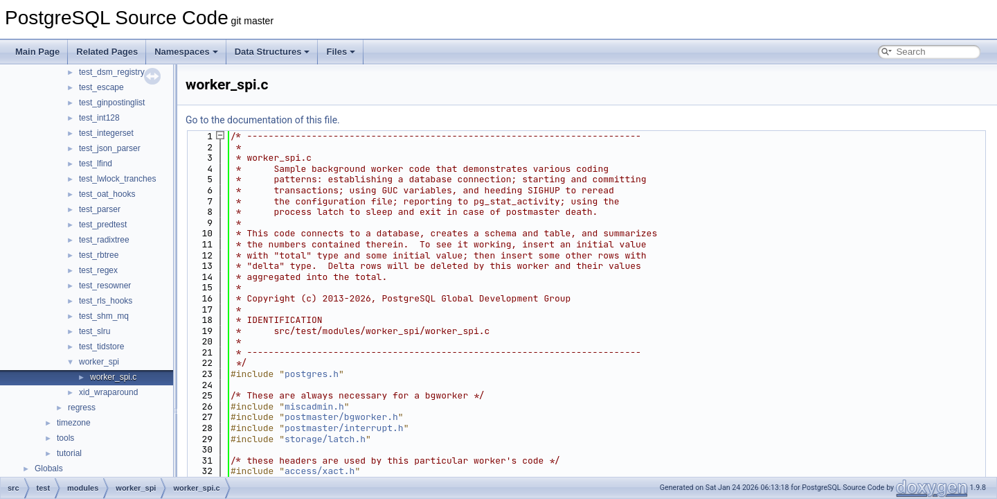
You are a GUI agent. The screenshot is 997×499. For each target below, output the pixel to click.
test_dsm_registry (112, 72)
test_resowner (105, 285)
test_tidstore (101, 346)
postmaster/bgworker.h (341, 417)
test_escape (101, 87)
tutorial (69, 453)
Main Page (37, 51)
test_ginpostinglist (112, 102)
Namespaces (186, 51)
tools (65, 438)
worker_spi (99, 362)
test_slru (94, 331)
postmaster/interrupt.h (344, 428)
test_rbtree (98, 255)
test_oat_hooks (107, 194)
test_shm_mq (104, 316)
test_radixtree (104, 240)
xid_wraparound (108, 392)
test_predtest (103, 224)
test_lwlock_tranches (117, 179)
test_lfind (95, 163)
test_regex (98, 270)
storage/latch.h (325, 439)
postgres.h (312, 374)
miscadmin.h (314, 406)
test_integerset (106, 133)
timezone (74, 423)
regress (82, 407)
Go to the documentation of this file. (263, 119)
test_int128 (99, 118)
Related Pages (107, 51)
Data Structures (272, 51)
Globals (49, 468)
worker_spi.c (113, 377)
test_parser (99, 209)
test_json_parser (110, 148)
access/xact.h (319, 471)
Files (340, 51)
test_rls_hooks (105, 301)
